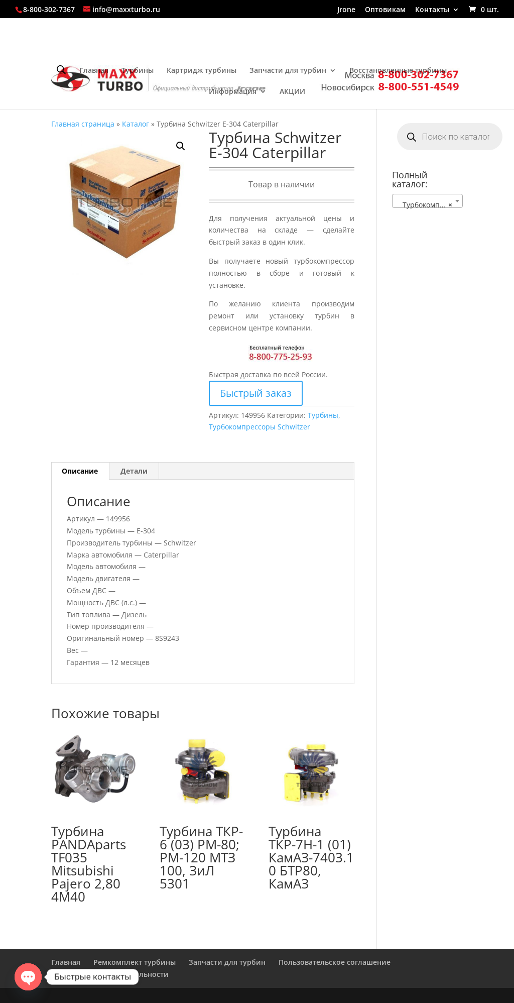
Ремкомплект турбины (134, 962)
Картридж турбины (201, 71)
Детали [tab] (134, 471)
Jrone (346, 10)
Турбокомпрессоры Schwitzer (259, 426)
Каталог (135, 124)
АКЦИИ (292, 92)
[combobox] (427, 201)
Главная (93, 71)
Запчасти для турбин (287, 71)
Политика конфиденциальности (110, 974)
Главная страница (82, 124)
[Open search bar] (61, 69)
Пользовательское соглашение (335, 962)
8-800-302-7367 (49, 9)
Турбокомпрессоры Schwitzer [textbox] (429, 205)
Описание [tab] (80, 471)
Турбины (137, 71)
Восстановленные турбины (398, 71)
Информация (232, 92)
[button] (181, 146)
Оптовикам (385, 10)
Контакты (432, 10)
